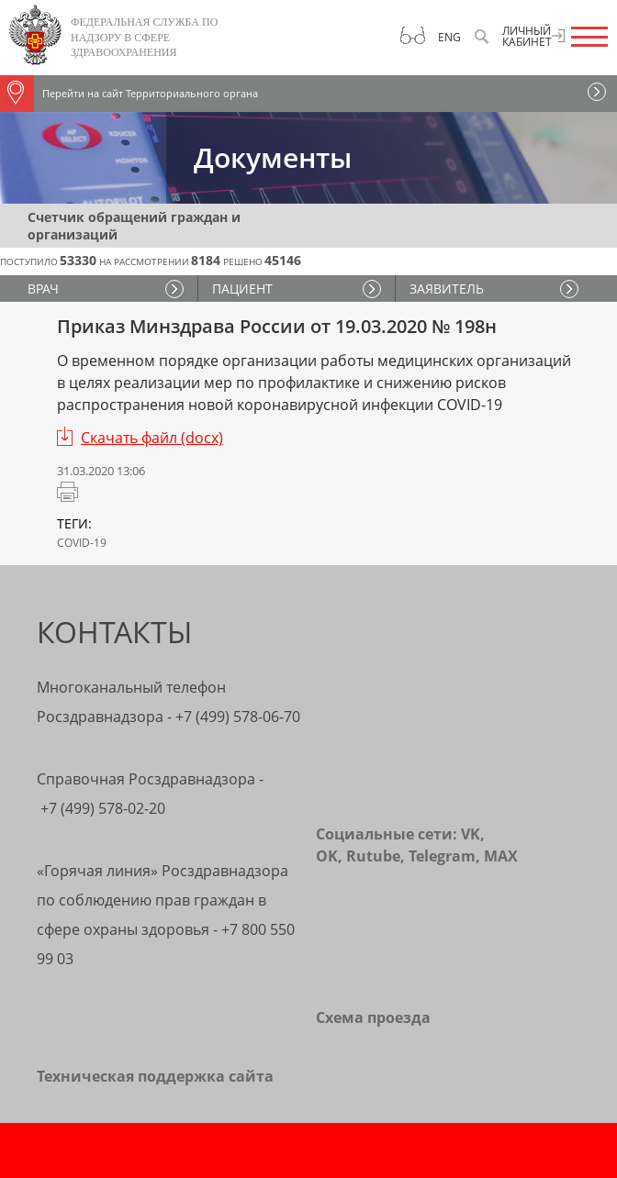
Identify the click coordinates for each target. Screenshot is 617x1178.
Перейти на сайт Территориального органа (129, 93)
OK (327, 856)
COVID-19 (82, 542)
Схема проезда (373, 1017)
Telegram (442, 856)
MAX (501, 856)
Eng (449, 37)
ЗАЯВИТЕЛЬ (446, 288)
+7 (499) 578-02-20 (102, 808)
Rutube (373, 856)
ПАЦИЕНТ (242, 288)
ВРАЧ (43, 288)
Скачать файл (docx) (152, 438)
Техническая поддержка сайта (155, 1076)
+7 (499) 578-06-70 (237, 716)
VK (470, 834)
